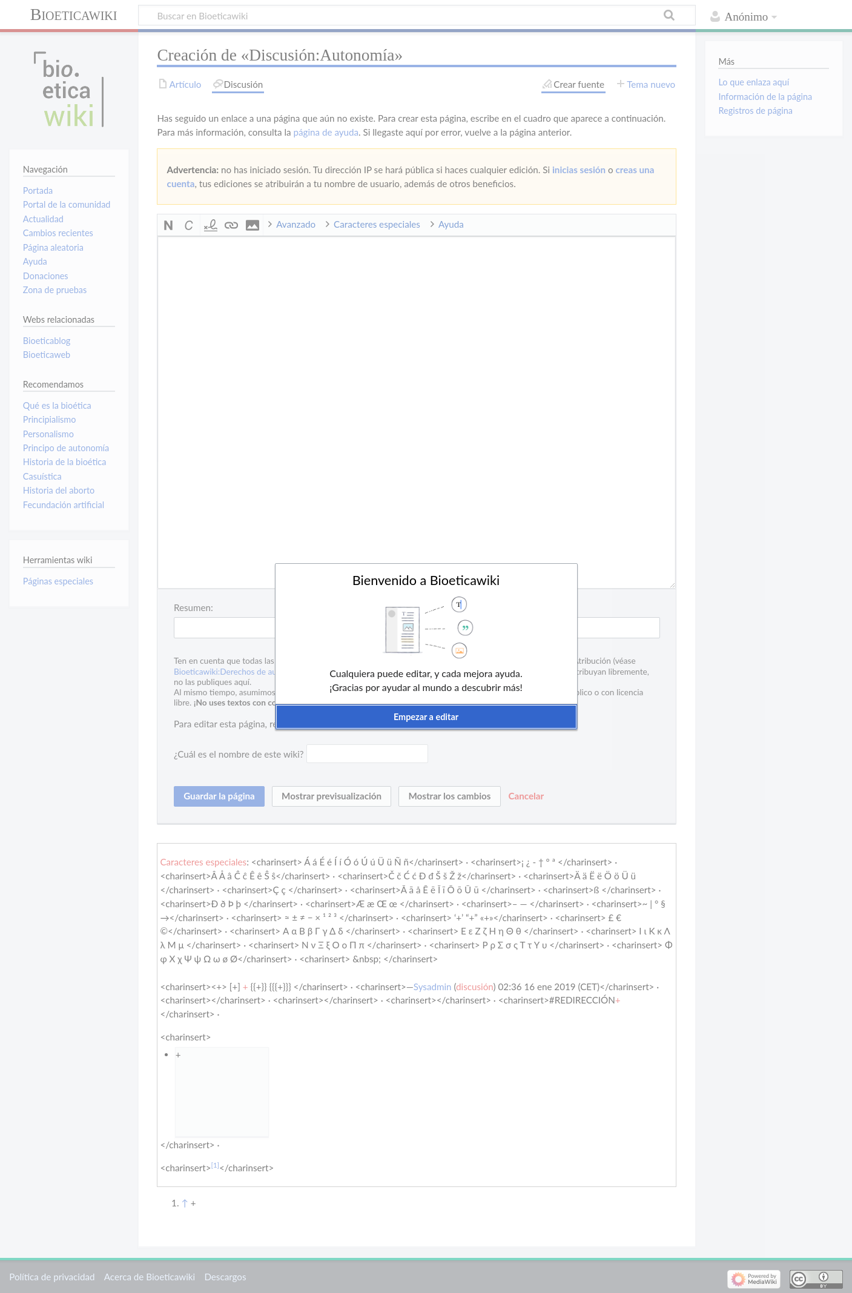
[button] (426, 716)
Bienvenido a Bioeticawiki (426, 580)
